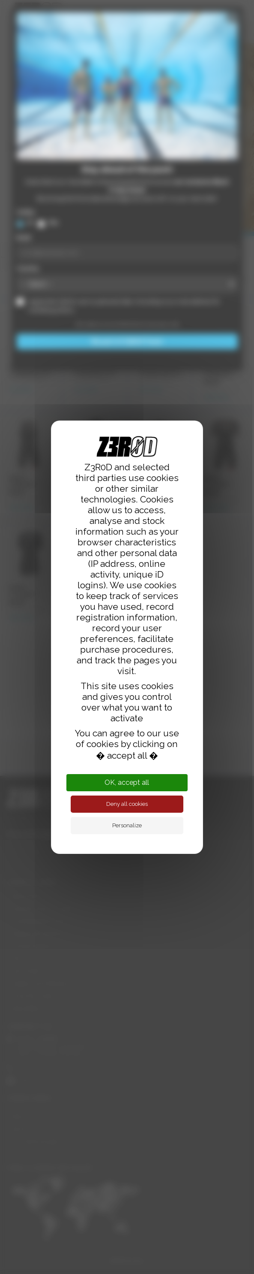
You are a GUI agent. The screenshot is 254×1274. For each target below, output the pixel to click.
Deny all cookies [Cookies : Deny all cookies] (127, 804)
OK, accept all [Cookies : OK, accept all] (127, 782)
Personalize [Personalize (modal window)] (127, 825)
